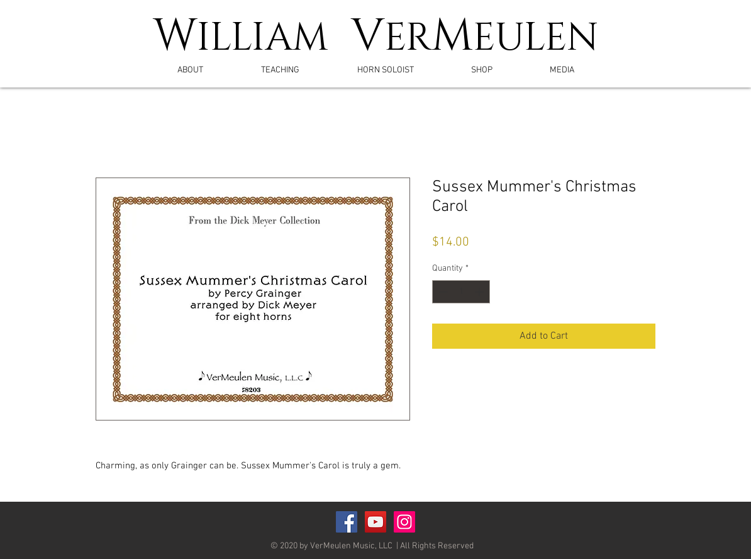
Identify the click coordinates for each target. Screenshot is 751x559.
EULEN (536, 38)
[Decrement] (442, 292)
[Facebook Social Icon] (346, 522)
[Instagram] (404, 522)
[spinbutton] (461, 292)
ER (407, 38)
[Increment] (480, 292)
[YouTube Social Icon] (375, 522)
